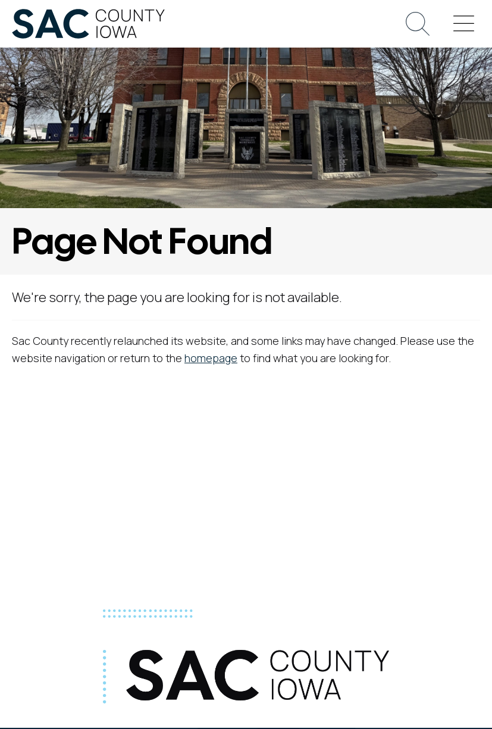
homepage (210, 358)
